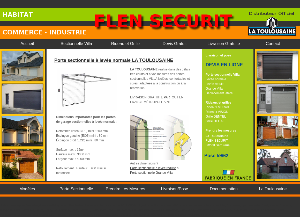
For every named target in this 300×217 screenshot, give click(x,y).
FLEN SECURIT (217, 140)
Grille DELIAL (215, 121)
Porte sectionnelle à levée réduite (153, 168)
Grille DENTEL (216, 116)
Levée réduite (215, 84)
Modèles (27, 189)
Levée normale (216, 79)
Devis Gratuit (174, 43)
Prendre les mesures (221, 130)
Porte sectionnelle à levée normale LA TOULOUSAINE (113, 60)
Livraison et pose (218, 55)
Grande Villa (214, 88)
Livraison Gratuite (223, 43)
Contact (273, 43)
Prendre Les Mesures (125, 189)
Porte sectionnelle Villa (222, 74)
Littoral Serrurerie (218, 145)
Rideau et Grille (125, 43)
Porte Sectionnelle (76, 189)
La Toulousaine (217, 136)
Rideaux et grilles (218, 102)
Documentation (224, 189)
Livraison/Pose (174, 189)
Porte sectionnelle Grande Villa (151, 173)
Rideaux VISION (217, 112)
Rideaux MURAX (217, 107)
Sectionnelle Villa (76, 43)
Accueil (27, 43)
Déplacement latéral (219, 93)
